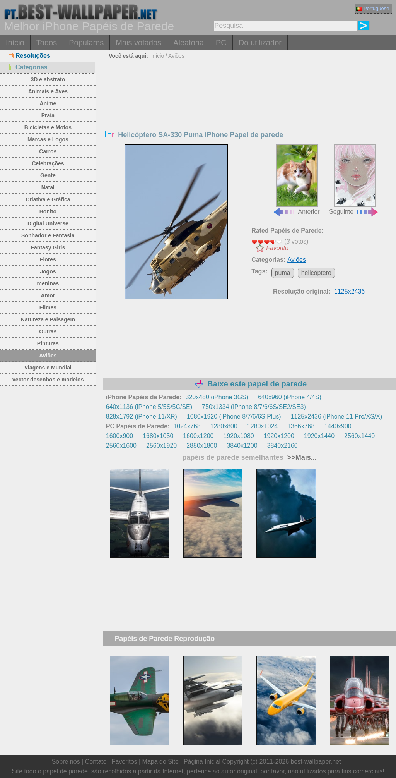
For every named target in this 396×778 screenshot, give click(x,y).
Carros (47, 151)
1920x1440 (319, 436)
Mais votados (138, 42)
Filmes (47, 307)
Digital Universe (47, 223)
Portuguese (372, 8)
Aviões (47, 355)
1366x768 (300, 426)
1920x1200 (279, 436)
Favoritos (124, 761)
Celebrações (48, 163)
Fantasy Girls (48, 247)
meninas (48, 283)
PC (221, 42)
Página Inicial (202, 761)
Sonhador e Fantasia (48, 235)
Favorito (277, 248)
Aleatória (188, 42)
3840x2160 (282, 445)
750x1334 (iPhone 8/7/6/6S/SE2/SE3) (254, 407)
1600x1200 (198, 436)
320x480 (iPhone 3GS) (216, 397)
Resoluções (28, 55)
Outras (47, 331)
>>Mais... (301, 457)
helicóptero (316, 273)
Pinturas (48, 343)
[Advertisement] (249, 120)
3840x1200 (242, 445)
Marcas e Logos (47, 139)
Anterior (296, 179)
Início (15, 42)
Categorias (27, 67)
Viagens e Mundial (48, 367)
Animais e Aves (48, 91)
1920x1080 (238, 436)
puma (282, 273)
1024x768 (186, 426)
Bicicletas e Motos (48, 127)
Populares (86, 42)
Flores (48, 259)
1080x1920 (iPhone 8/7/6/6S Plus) (234, 416)
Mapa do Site (160, 761)
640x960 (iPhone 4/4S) (289, 397)
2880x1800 (201, 445)
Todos (46, 42)
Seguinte (354, 179)
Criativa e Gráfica (48, 199)
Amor (48, 295)
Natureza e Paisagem (48, 319)
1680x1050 (158, 436)
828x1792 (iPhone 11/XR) (141, 416)
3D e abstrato (48, 79)
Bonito (47, 211)
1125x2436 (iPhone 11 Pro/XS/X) (336, 416)
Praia (48, 115)
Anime (47, 103)
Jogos (48, 271)
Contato (96, 761)
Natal (48, 187)
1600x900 (119, 436)
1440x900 (337, 426)
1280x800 (223, 426)
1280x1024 (262, 426)
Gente (48, 175)
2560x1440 (359, 436)
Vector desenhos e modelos (48, 379)
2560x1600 (121, 445)
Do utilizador (260, 42)
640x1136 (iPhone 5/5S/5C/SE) (149, 407)
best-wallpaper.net (316, 761)
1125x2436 (349, 291)
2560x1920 (161, 445)
